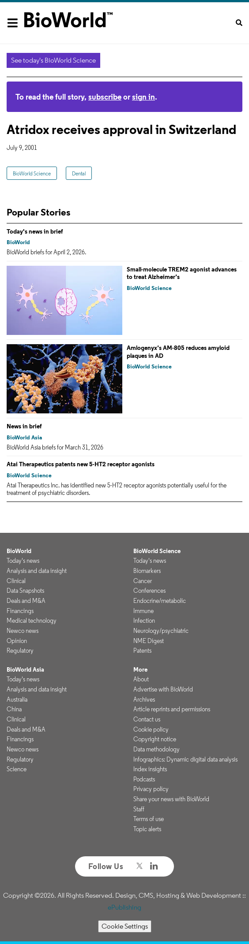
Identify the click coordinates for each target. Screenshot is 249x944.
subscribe (104, 97)
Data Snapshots (25, 591)
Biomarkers (147, 571)
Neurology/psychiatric (161, 631)
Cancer (142, 581)
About (141, 679)
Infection (144, 620)
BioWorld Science (32, 173)
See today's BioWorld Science (53, 60)
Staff (138, 809)
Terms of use (148, 819)
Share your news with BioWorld (171, 799)
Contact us (146, 719)
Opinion (17, 641)
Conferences (149, 591)
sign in (143, 97)
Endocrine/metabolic (159, 601)
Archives (144, 699)
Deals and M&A (26, 601)
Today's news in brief (35, 231)
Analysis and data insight (37, 571)
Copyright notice (154, 739)
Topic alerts (147, 829)
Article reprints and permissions (171, 709)
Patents (142, 650)
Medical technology (32, 620)
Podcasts (144, 779)
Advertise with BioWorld (163, 689)
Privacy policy (151, 789)
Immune (143, 611)
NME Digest (148, 641)
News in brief (24, 426)
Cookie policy (151, 729)
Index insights (150, 769)
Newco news (22, 631)
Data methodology (156, 749)
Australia (17, 699)
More (140, 669)
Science (16, 769)
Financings (20, 611)
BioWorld (18, 242)
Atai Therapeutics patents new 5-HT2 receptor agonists (81, 464)
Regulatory (20, 650)
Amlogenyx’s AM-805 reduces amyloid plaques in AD (178, 352)
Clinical (16, 581)
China (14, 709)
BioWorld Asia (24, 437)
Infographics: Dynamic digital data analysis (185, 759)
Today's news (23, 561)
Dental (79, 173)
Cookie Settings (125, 926)
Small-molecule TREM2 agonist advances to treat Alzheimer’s (182, 273)
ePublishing (124, 907)
